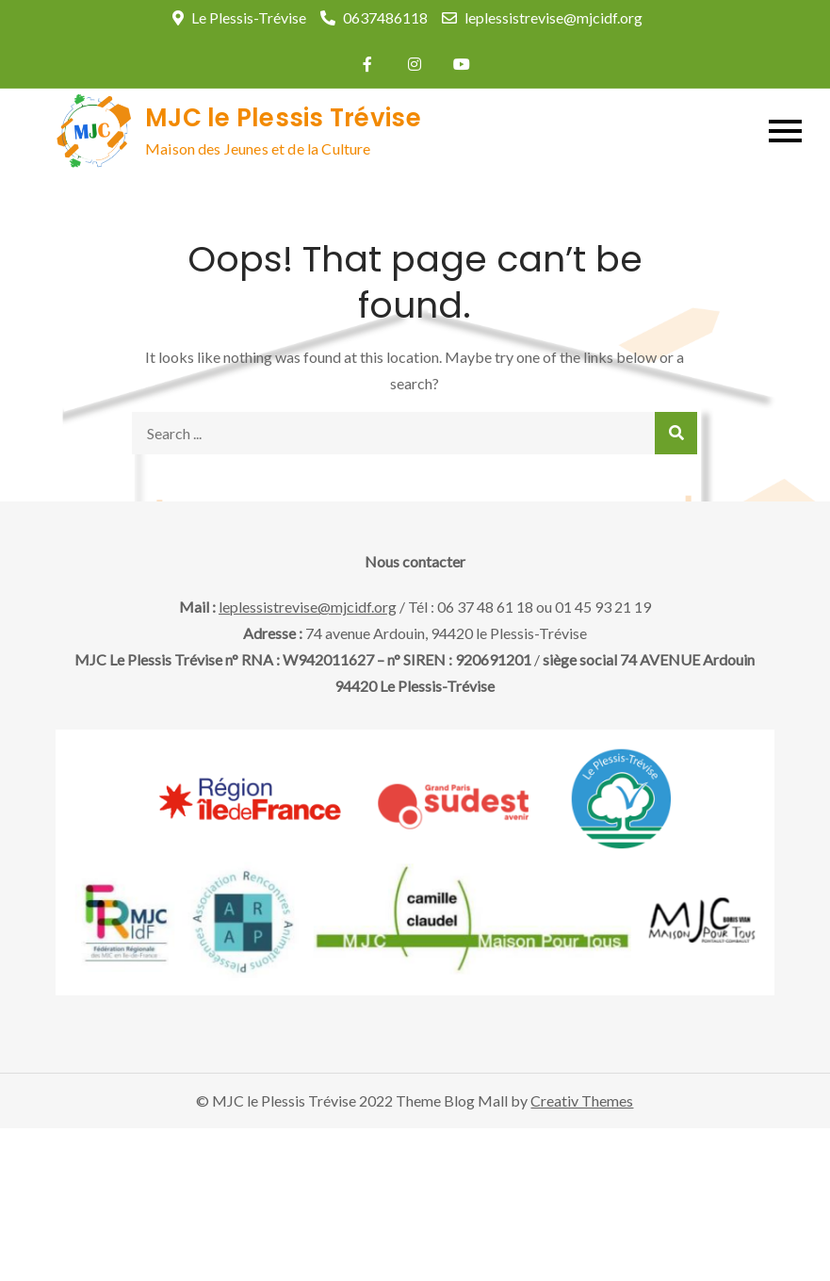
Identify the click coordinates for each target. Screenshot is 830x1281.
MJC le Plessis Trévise (283, 118)
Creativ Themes (581, 1100)
